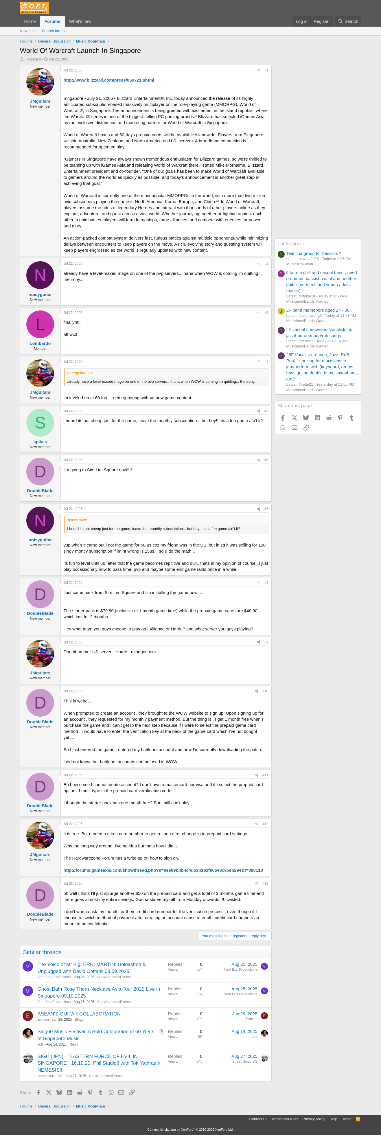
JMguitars (33, 59)
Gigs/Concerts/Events (114, 977)
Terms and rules (284, 1119)
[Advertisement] (318, 151)
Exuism (43, 1020)
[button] (96, 21)
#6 (266, 460)
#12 (265, 824)
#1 (266, 70)
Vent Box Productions (54, 977)
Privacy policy (313, 1119)
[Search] (348, 21)
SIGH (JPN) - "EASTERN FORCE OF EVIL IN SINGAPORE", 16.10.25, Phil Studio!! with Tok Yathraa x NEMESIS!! (99, 1063)
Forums (52, 21)
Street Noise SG (50, 1076)
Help (333, 1119)
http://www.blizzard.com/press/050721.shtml (109, 80)
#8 (266, 583)
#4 (266, 362)
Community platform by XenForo (191, 1129)
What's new (80, 21)
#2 (266, 264)
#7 (266, 509)
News (73, 1044)
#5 (266, 411)
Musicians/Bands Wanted (307, 301)
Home (30, 21)
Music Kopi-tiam (299, 264)
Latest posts (291, 244)
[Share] (258, 70)
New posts (29, 31)
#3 (266, 313)
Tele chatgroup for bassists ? (314, 253)
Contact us (258, 1119)
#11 (265, 775)
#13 (265, 884)
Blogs (79, 1020)
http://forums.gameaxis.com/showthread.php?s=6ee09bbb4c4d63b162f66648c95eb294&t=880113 (163, 870)
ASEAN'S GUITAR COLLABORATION (79, 1014)
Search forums (54, 31)
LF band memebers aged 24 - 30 (317, 310)
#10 (265, 691)
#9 (266, 642)
